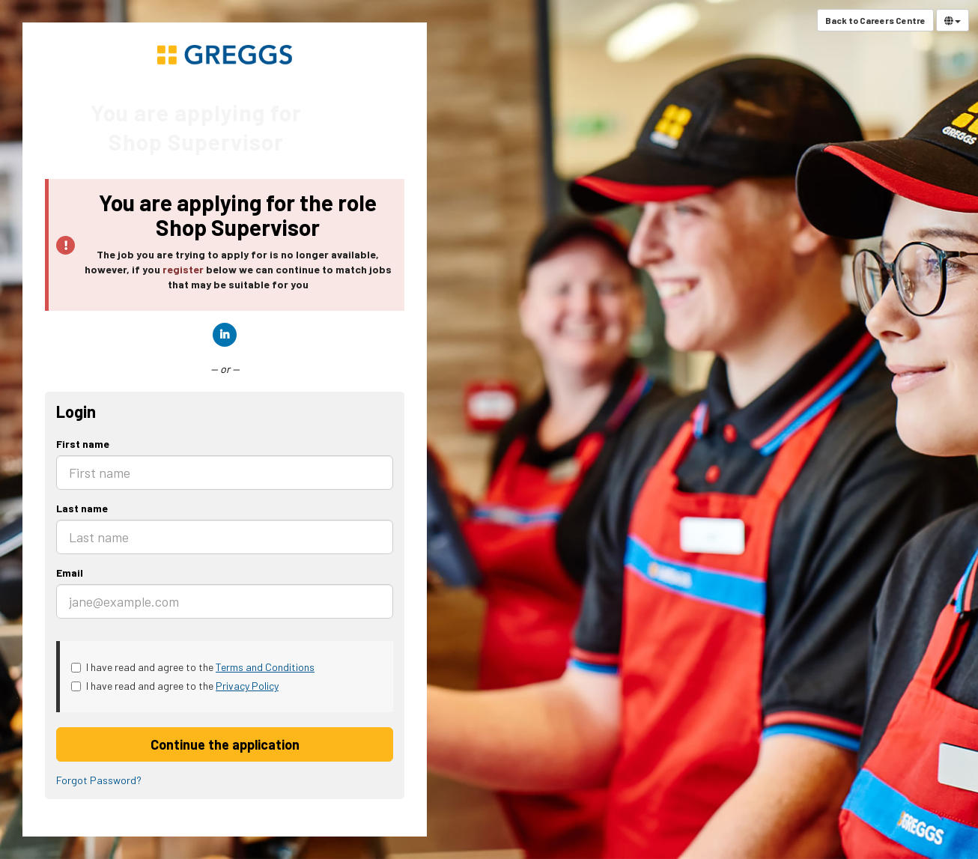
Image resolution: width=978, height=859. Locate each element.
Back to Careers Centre (875, 20)
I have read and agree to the (193, 667)
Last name (82, 508)
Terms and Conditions (265, 667)
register (183, 269)
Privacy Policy (247, 685)
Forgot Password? (99, 780)
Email (69, 572)
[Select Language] (952, 20)
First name (82, 443)
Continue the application (225, 744)
